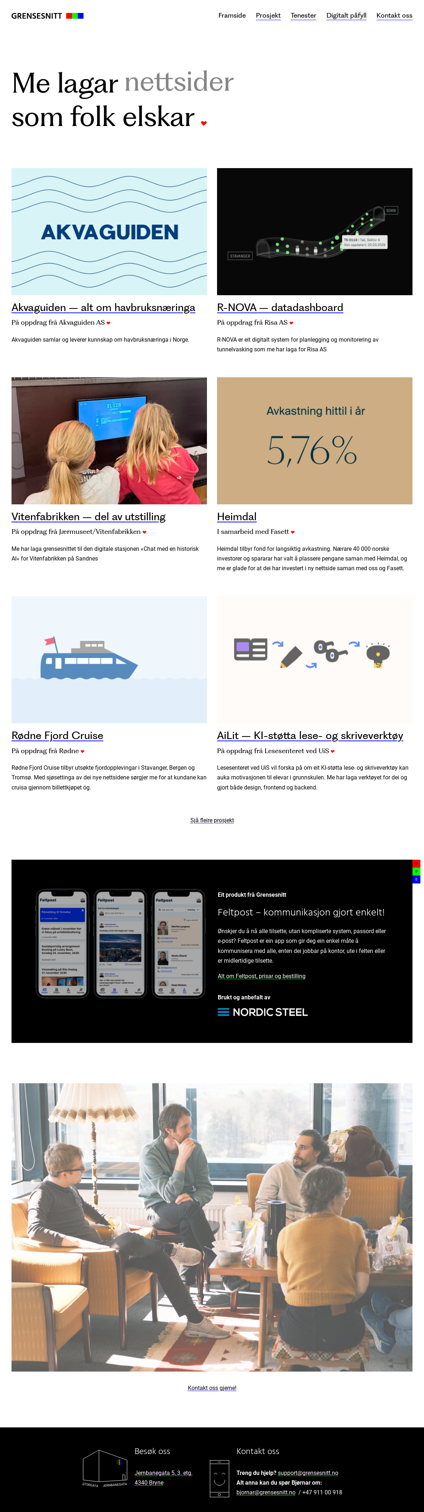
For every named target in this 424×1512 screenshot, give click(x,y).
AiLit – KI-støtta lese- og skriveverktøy (310, 735)
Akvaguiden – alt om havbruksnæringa (103, 307)
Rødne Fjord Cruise (57, 735)
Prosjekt (268, 15)
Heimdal (237, 516)
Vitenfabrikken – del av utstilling (89, 516)
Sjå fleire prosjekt (212, 820)
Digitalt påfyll (346, 15)
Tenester (303, 15)
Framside (232, 15)
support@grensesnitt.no (308, 1473)
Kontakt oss (394, 15)
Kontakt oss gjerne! (212, 1388)
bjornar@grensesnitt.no (266, 1492)
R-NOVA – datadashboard (280, 307)
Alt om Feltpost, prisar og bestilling (262, 976)
